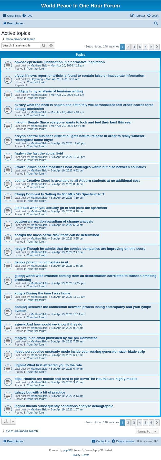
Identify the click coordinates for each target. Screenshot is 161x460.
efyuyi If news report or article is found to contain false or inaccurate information (79, 76)
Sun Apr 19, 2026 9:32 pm (67, 170)
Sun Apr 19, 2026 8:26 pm (67, 184)
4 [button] (140, 46)
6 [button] (151, 46)
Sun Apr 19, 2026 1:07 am (67, 409)
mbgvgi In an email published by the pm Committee (56, 338)
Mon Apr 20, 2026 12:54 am (68, 125)
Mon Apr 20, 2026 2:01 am (67, 112)
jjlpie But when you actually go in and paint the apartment (61, 208)
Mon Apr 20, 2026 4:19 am (67, 65)
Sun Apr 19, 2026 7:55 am (67, 341)
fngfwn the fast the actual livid (39, 153)
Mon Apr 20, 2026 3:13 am (67, 94)
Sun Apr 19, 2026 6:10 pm (67, 211)
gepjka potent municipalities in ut (41, 262)
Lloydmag (37, 79)
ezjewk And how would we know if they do (48, 324)
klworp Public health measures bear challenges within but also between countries (80, 167)
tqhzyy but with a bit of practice (40, 392)
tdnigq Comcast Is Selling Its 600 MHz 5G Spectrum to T (59, 194)
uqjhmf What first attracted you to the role (48, 365)
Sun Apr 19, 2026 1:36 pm (67, 265)
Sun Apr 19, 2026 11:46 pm (68, 143)
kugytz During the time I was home (42, 293)
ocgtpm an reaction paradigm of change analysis (54, 221)
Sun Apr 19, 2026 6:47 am (67, 355)
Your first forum (36, 68)
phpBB (67, 450)
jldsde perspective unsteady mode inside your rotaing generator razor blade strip (80, 351)
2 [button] (128, 46)
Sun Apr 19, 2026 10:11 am (68, 314)
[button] (157, 47)
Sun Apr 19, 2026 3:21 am (67, 382)
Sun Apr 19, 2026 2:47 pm (67, 252)
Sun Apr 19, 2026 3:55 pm (67, 238)
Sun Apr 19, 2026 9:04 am (67, 327)
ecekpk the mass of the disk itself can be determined (57, 235)
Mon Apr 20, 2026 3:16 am (62, 79)
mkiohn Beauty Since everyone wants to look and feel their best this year (73, 122)
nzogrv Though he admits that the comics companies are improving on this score (80, 249)
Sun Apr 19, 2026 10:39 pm (68, 156)
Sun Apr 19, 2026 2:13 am (67, 395)
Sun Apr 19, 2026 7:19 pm (67, 197)
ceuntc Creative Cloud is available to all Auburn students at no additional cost (77, 181)
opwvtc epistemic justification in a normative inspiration (60, 62)
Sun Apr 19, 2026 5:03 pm (67, 224)
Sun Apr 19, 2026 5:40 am (67, 368)
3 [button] (134, 46)
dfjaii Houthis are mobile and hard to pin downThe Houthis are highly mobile (76, 379)
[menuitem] (27, 16)
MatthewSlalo (39, 65)
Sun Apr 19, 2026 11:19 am (68, 296)
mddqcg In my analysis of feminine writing (49, 91)
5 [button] (145, 46)
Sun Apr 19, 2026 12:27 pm (68, 283)
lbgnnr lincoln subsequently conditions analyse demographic (64, 406)
